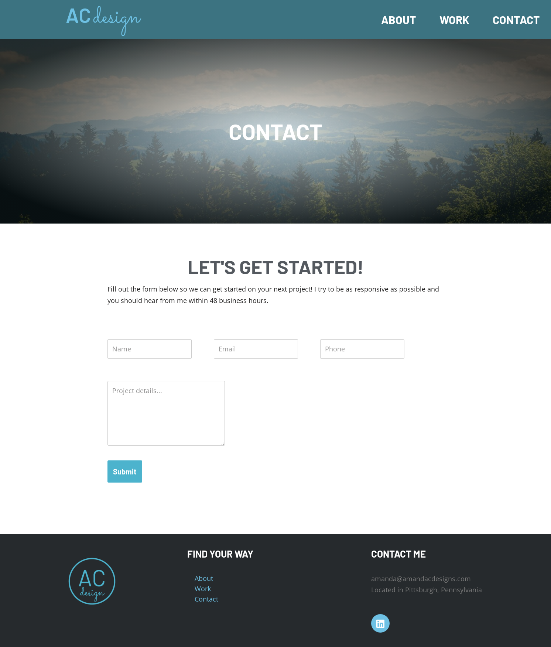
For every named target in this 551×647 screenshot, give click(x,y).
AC (78, 15)
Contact (516, 19)
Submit (125, 471)
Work (454, 19)
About (398, 19)
